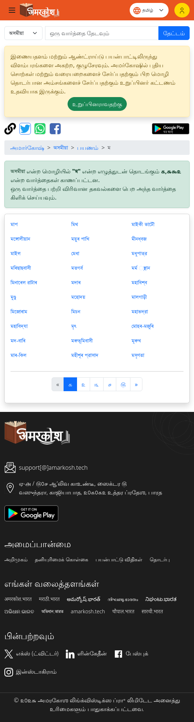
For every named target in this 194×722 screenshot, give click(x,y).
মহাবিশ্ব (139, 282)
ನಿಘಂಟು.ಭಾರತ (161, 599)
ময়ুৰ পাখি (80, 239)
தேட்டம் (174, 33)
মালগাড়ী (139, 297)
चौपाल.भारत (123, 611)
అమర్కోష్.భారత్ (83, 599)
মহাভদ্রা (140, 312)
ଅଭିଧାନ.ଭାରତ (19, 611)
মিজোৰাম (19, 312)
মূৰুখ (136, 341)
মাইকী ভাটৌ (143, 224)
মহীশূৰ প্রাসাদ (84, 355)
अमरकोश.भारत (18, 599)
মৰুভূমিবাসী (82, 341)
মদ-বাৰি (18, 341)
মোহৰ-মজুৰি (143, 326)
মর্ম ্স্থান (141, 268)
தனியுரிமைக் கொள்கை (61, 559)
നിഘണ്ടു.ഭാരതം (123, 599)
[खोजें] (102, 33)
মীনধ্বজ (139, 239)
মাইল (16, 253)
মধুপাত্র (139, 253)
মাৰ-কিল (19, 355)
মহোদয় (78, 297)
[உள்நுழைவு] (182, 10)
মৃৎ (73, 326)
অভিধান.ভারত (52, 611)
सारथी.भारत (152, 611)
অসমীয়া (60, 148)
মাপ (14, 224)
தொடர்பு (160, 559)
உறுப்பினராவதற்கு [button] (97, 104)
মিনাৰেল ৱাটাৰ (24, 282)
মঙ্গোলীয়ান (20, 239)
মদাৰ (76, 282)
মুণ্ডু (13, 297)
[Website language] (149, 10)
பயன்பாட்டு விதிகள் (119, 559)
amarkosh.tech (88, 611)
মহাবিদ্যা (19, 326)
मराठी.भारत (49, 599)
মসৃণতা (138, 355)
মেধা (75, 253)
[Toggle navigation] (12, 10)
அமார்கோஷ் (27, 148)
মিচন (75, 312)
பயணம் (87, 148)
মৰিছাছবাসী (21, 268)
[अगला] (136, 384)
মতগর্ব (77, 268)
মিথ (74, 224)
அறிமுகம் (16, 559)
